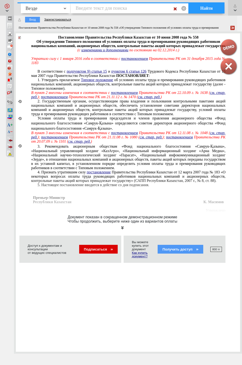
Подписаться (98, 249)
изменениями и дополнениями (104, 50)
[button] (7, 8)
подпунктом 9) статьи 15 (87, 71)
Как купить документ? (139, 254)
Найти (206, 8)
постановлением (134, 59)
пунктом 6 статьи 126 (129, 71)
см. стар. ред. (149, 97)
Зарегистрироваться (57, 19)
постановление (99, 172)
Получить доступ (180, 249)
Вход (32, 19)
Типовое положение (97, 80)
